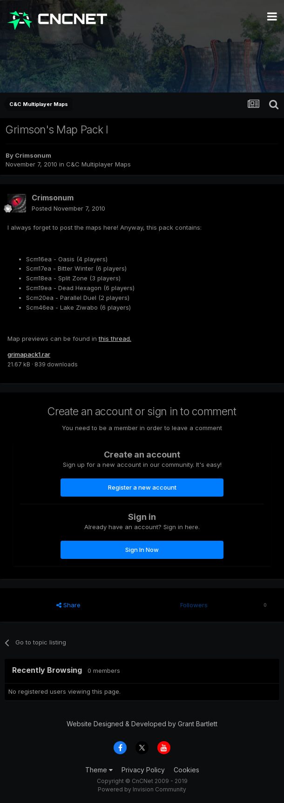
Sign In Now (142, 549)
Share (68, 605)
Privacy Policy (143, 770)
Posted (68, 208)
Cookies (186, 770)
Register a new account (142, 487)
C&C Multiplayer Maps (98, 164)
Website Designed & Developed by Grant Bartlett (142, 724)
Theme (99, 770)
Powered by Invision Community (142, 789)
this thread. (115, 338)
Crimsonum (33, 155)
